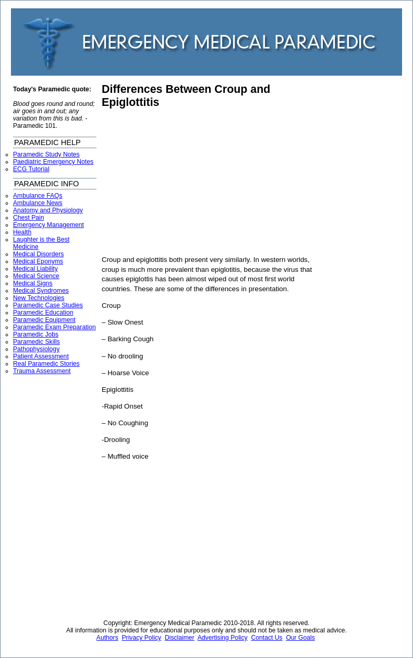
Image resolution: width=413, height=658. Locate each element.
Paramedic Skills (36, 341)
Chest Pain (28, 217)
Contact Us (266, 637)
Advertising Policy (223, 637)
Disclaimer (180, 637)
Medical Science (36, 276)
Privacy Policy (142, 637)
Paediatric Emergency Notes (53, 161)
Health (22, 232)
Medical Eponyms (38, 261)
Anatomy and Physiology (48, 210)
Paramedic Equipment (44, 320)
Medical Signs (33, 283)
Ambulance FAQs (38, 195)
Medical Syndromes (41, 290)
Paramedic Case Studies (48, 305)
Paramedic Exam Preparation (54, 327)
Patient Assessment (41, 356)
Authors (107, 637)
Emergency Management (48, 225)
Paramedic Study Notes (46, 154)
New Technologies (38, 298)
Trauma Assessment (41, 371)
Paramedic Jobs (35, 334)
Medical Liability (35, 268)
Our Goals (300, 637)
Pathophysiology (36, 349)
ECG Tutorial (31, 169)
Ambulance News (38, 203)
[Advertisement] (189, 182)
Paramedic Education (43, 312)
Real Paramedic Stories (46, 363)
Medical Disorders (38, 254)
